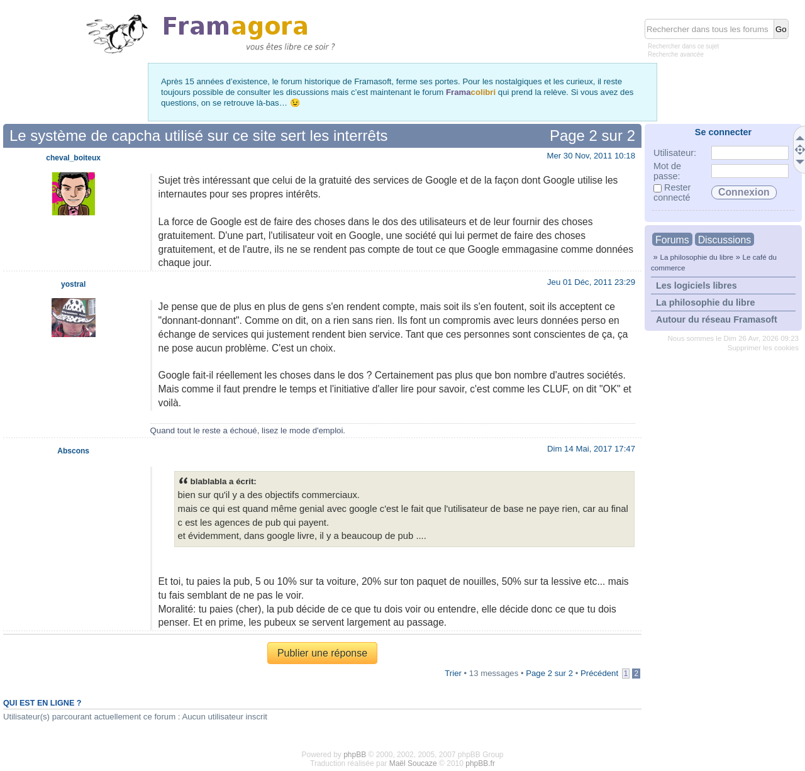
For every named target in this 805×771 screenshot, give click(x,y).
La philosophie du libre (696, 257)
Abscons (73, 451)
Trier (453, 673)
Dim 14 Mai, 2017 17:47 (591, 448)
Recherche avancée (676, 54)
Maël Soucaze (413, 763)
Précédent (599, 673)
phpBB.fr (480, 763)
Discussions (724, 240)
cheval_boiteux (73, 157)
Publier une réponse (322, 653)
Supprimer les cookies (763, 348)
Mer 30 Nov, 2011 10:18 (591, 155)
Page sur (592, 135)
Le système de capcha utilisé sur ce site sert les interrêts (198, 135)
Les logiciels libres (696, 285)
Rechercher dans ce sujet (683, 46)
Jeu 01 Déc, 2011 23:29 (591, 282)
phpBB (354, 754)
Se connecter (723, 132)
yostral (73, 284)
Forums (672, 240)
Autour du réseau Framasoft (716, 319)
